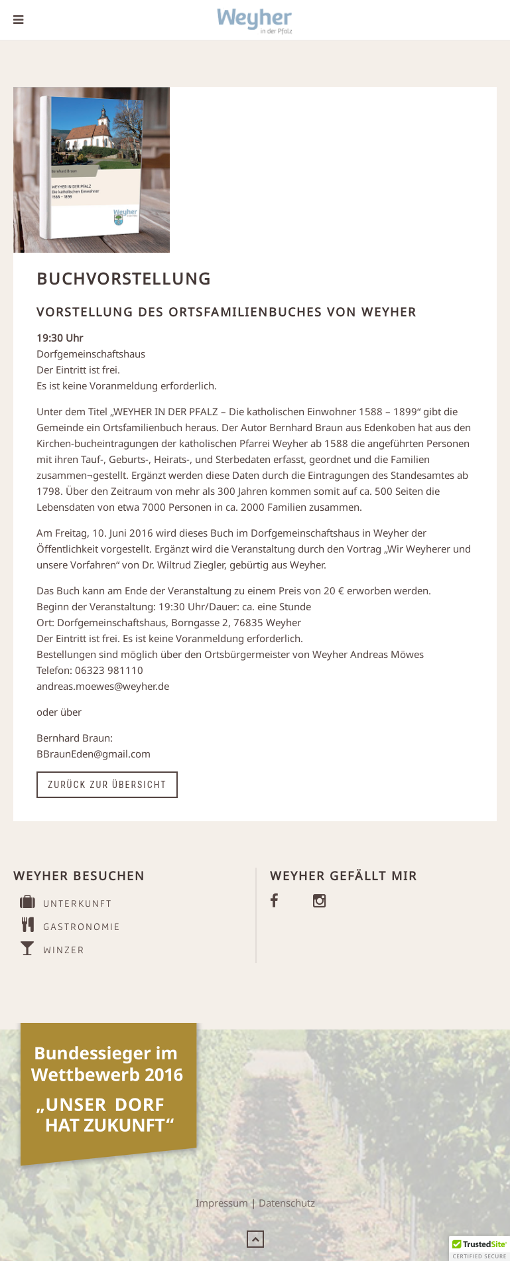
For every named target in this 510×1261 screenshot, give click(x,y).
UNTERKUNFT (62, 901)
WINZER (49, 948)
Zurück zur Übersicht (107, 784)
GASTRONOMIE (67, 925)
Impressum (222, 1202)
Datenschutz (287, 1202)
